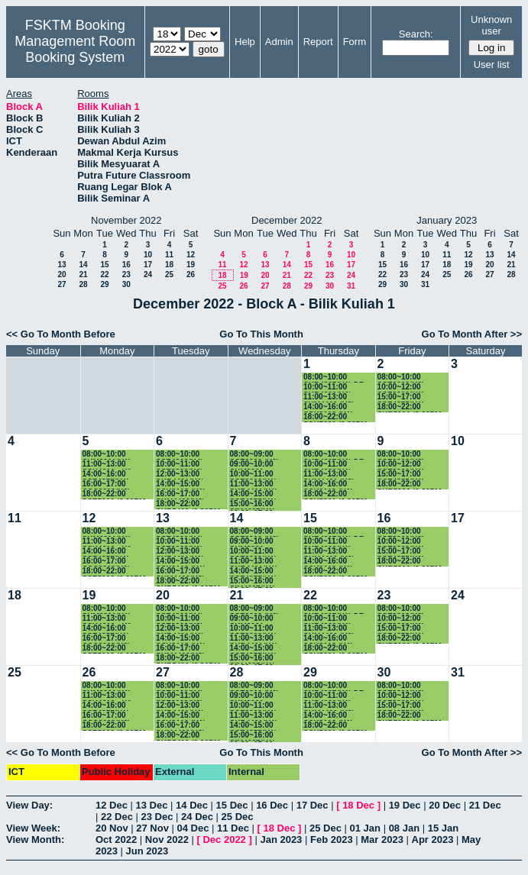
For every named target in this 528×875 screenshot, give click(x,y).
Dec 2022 (223, 839)
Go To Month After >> (472, 334)
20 (61, 274)
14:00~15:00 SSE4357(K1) (253, 494)
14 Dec (192, 805)
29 (104, 284)
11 (169, 254)
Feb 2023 (331, 839)
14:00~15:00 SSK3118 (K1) (181, 484)
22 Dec (117, 816)
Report (318, 41)
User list (492, 64)
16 (126, 264)
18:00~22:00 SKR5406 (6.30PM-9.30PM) (189, 504)
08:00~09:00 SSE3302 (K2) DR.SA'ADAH (254, 455)
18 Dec (358, 805)
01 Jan (365, 828)
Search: (416, 34)
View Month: (35, 839)
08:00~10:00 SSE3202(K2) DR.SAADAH (401, 378)
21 (83, 274)
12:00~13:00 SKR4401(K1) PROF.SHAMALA (186, 474)
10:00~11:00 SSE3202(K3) (179, 465)
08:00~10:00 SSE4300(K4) (179, 455)
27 (61, 284)
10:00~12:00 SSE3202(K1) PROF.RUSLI (401, 387)
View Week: (33, 828)
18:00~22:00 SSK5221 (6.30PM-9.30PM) (336, 417)
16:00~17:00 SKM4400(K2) (180, 494)
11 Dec (233, 828)
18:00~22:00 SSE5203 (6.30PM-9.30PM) (115, 494)
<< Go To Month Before (60, 334)
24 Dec (197, 816)
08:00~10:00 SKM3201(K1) (107, 455)
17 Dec (312, 805)
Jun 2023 (147, 851)
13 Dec (152, 805)
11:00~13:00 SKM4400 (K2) (329, 397)
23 (126, 274)
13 (61, 264)
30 (126, 284)
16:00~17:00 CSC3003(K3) (107, 484)
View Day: (29, 805)
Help (245, 41)
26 (190, 274)
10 (148, 254)
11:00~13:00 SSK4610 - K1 (107, 465)
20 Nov (112, 828)
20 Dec (445, 805)
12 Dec (112, 805)
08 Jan (404, 828)
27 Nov (152, 828)
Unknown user (491, 25)
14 (83, 264)
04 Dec (193, 828)
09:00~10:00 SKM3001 (252, 465)
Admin (279, 41)
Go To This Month (261, 334)
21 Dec (485, 805)
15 (104, 264)
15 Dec (232, 805)
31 (351, 286)
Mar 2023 (382, 839)
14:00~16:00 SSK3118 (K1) (328, 407)
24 (148, 274)
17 (148, 264)
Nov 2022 (167, 839)
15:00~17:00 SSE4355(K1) (401, 397)
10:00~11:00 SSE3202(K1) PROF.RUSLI (253, 474)
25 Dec (238, 816)
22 (104, 274)
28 (83, 284)
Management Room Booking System (75, 49)
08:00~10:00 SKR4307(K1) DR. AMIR (335, 378)
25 (169, 274)
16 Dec (272, 805)
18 (169, 264)
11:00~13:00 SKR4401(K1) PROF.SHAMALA (260, 484)
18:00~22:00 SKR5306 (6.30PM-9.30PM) (410, 407)
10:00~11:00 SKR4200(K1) (327, 387)
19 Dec (405, 805)
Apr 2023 (433, 839)
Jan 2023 (281, 839)
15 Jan (443, 828)
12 (190, 254)
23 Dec (157, 816)
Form (354, 41)
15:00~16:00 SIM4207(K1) (252, 504)
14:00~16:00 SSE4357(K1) (106, 474)
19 (190, 264)
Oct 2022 (116, 839)
